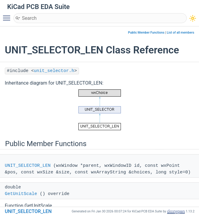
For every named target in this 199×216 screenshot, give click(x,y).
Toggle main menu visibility (8, 15)
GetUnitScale (21, 193)
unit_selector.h (54, 71)
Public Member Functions (146, 32)
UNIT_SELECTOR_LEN (28, 165)
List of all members (180, 32)
